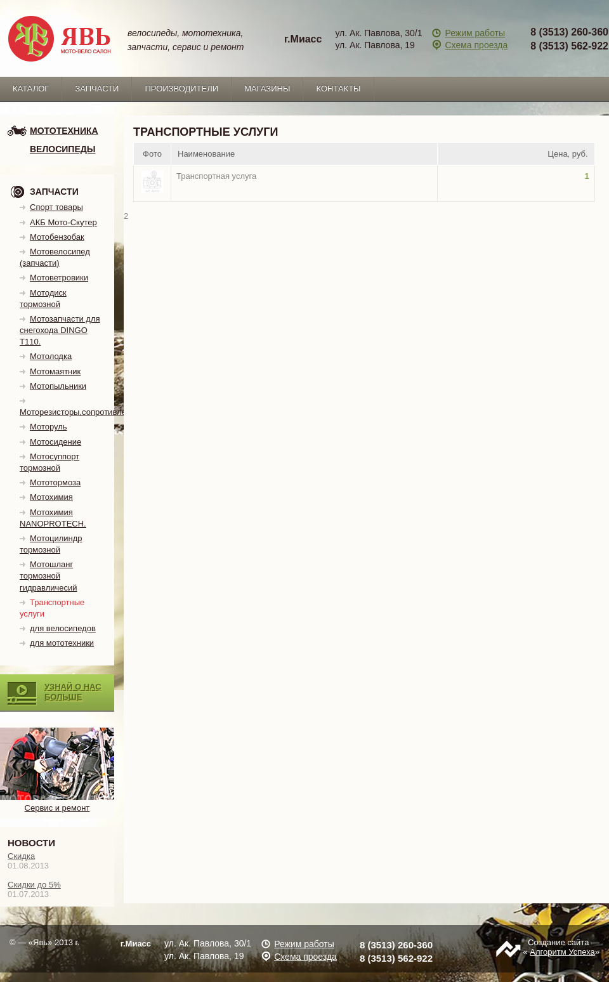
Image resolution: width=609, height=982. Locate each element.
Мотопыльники (58, 386)
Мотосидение (55, 442)
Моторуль (48, 426)
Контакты (338, 88)
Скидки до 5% (34, 884)
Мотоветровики (59, 277)
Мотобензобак (57, 237)
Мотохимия (51, 497)
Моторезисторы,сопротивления (80, 412)
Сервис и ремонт (57, 802)
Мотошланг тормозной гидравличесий (48, 576)
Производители (181, 88)
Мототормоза (55, 482)
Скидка (21, 856)
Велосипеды (62, 149)
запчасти (97, 88)
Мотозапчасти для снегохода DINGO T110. (60, 330)
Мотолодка (51, 356)
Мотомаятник (55, 371)
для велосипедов (63, 628)
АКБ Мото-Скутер (63, 222)
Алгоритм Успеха (562, 952)
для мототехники (62, 643)
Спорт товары (56, 207)
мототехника (64, 131)
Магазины (267, 88)
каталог (31, 88)
